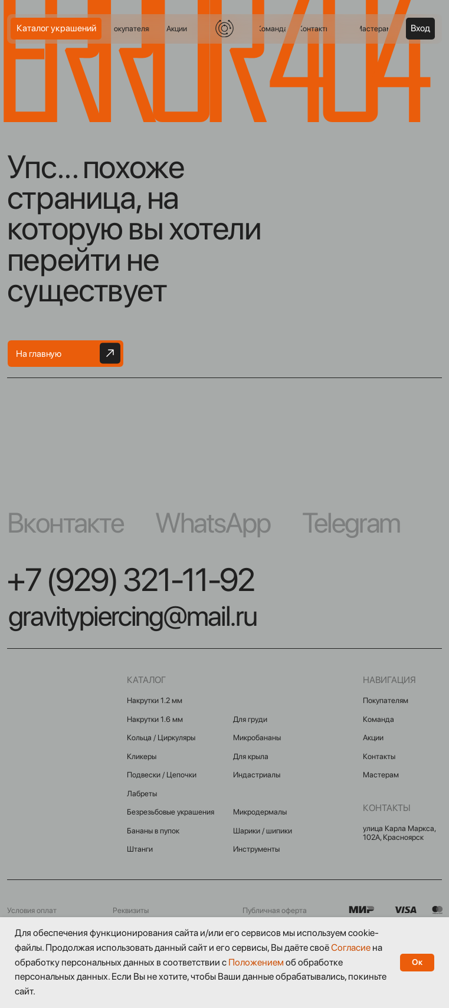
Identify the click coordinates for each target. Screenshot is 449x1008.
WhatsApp (212, 522)
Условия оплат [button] (32, 910)
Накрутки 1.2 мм (154, 700)
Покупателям (385, 700)
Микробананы (257, 737)
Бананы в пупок (153, 830)
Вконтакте (65, 522)
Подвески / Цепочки (161, 774)
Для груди (250, 719)
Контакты (379, 756)
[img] (224, 28)
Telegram (351, 522)
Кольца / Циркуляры (161, 737)
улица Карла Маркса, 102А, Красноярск (399, 833)
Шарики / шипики (262, 830)
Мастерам (381, 774)
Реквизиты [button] (131, 910)
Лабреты (142, 793)
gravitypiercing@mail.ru (132, 615)
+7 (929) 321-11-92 (130, 579)
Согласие (351, 947)
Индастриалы (256, 774)
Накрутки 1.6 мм (155, 719)
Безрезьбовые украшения (170, 811)
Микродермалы (260, 811)
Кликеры (141, 756)
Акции (373, 737)
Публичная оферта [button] (274, 910)
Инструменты (256, 849)
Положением (256, 962)
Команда (378, 719)
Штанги (140, 849)
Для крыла (250, 756)
